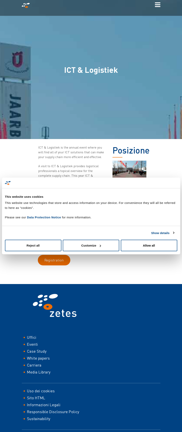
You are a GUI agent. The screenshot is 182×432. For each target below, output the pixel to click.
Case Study (37, 351)
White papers (38, 358)
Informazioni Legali (43, 404)
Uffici (31, 337)
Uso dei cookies (41, 390)
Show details (160, 232)
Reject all (33, 245)
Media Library (39, 372)
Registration (54, 260)
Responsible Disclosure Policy (53, 411)
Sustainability (38, 418)
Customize (91, 245)
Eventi (32, 344)
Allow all (149, 245)
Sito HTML (36, 397)
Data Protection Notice (44, 217)
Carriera (34, 365)
